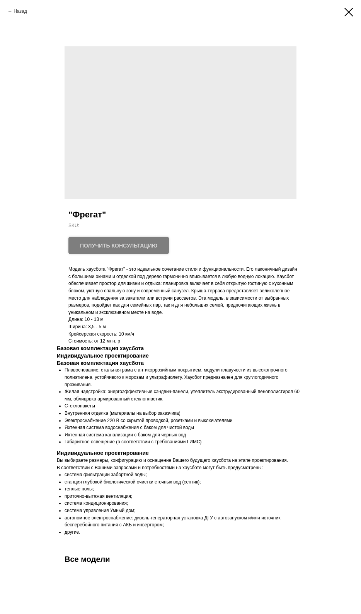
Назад (20, 11)
